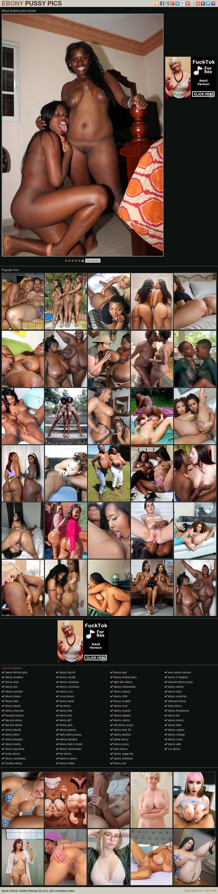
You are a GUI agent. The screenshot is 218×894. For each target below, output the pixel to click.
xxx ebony (172, 748)
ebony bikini (11, 734)
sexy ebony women (178, 672)
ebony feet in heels (69, 744)
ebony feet (64, 710)
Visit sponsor (93, 260)
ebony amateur (12, 677)
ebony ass (10, 686)
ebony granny (66, 729)
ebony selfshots (121, 758)
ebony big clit (65, 672)
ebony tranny (174, 720)
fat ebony (63, 705)
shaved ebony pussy (179, 682)
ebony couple (66, 677)
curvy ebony (65, 696)
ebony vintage (175, 734)
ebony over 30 (120, 729)
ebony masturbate (123, 686)
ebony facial (65, 701)
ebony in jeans (66, 758)
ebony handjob (66, 739)
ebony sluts (173, 691)
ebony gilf (63, 720)
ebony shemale (13, 710)
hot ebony (64, 753)
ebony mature (120, 691)
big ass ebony (12, 720)
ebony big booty (13, 748)
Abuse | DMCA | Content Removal (20, 890)
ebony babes (11, 696)
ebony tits (172, 715)
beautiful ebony (13, 715)
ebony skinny (174, 686)
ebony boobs (11, 744)
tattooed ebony (175, 701)
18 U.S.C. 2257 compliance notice (56, 890)
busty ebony (11, 753)
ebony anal (10, 682)
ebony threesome (177, 710)
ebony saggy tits (121, 753)
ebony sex (118, 763)
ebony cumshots (67, 686)
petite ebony (119, 739)
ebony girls (64, 725)
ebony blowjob (12, 739)
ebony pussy (119, 744)
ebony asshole (12, 691)
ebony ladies (65, 763)
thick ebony (173, 705)
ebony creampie (67, 682)
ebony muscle (120, 710)
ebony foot (64, 715)
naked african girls (14, 672)
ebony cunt (64, 691)
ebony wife (173, 744)
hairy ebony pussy (68, 734)
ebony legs (118, 672)
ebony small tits (176, 696)
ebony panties (120, 734)
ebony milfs (118, 696)
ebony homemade (68, 748)
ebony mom (119, 705)
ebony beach (11, 705)
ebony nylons (120, 720)
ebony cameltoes (14, 758)
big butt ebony (12, 725)
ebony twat (173, 725)
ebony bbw (10, 701)
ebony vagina (174, 729)
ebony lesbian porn (123, 677)
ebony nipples (120, 715)
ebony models (120, 701)
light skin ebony (121, 682)
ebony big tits (11, 729)
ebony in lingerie (176, 677)
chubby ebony (12, 763)
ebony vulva (174, 739)
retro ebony (118, 748)
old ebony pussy (121, 725)
